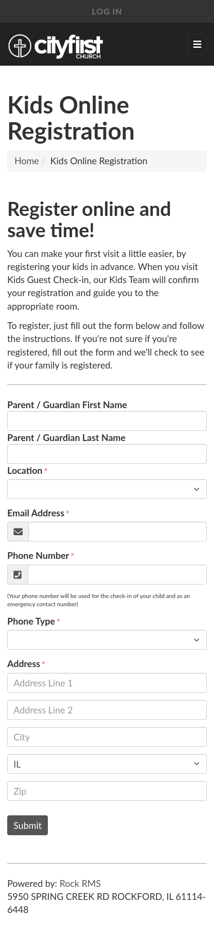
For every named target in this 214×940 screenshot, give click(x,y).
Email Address (35, 512)
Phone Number (38, 555)
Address (23, 663)
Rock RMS (80, 883)
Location (25, 470)
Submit (28, 825)
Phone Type (31, 621)
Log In (107, 11)
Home (26, 160)
